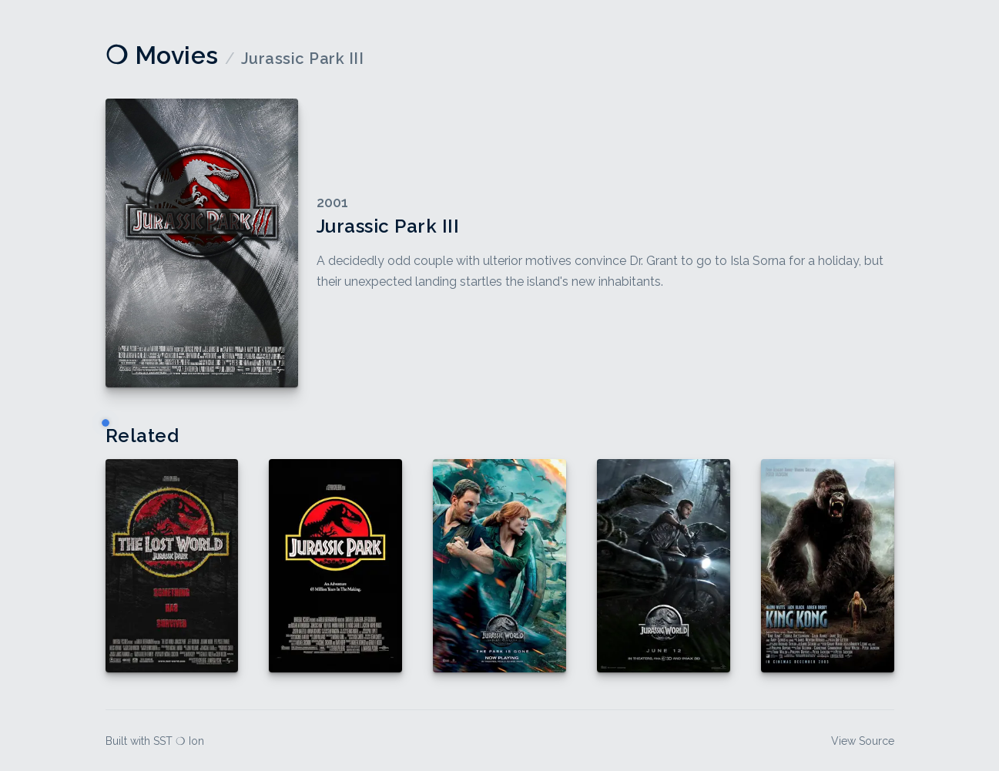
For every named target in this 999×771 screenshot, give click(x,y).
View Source (862, 741)
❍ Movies (162, 55)
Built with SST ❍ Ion (155, 741)
